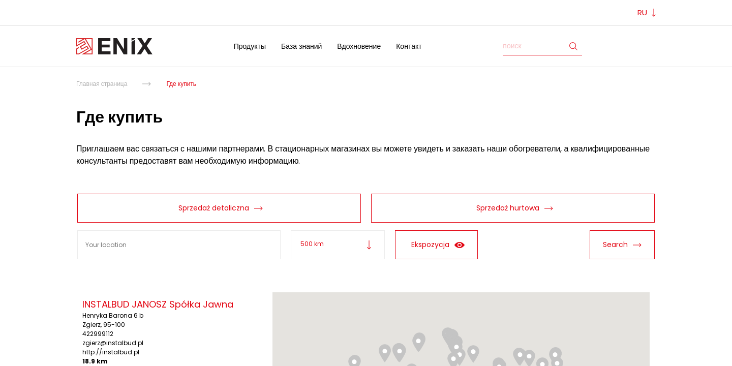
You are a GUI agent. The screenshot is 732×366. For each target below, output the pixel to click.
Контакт (408, 46)
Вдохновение (359, 46)
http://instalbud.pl (110, 352)
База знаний (301, 46)
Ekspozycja (436, 244)
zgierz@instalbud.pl (112, 343)
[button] (473, 354)
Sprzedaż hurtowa (506, 208)
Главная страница (101, 83)
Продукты (250, 46)
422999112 (97, 333)
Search (622, 244)
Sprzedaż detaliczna (212, 208)
